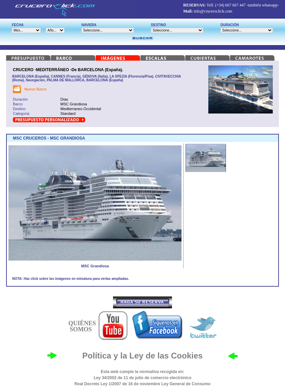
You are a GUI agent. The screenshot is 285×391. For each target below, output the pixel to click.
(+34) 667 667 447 (230, 5)
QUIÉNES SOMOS (82, 326)
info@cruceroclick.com (213, 11)
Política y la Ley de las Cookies (142, 355)
